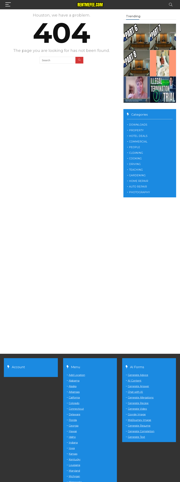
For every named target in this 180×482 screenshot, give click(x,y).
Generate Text (136, 437)
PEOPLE (134, 147)
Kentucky (75, 459)
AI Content (134, 380)
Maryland (74, 470)
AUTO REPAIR (138, 186)
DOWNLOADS (138, 124)
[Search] (170, 4)
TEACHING (136, 169)
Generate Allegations (140, 397)
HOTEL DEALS (138, 136)
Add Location (77, 375)
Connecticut (76, 408)
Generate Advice (138, 375)
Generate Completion (141, 431)
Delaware (74, 414)
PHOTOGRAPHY (139, 192)
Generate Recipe (138, 403)
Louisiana (74, 465)
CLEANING (136, 152)
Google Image (137, 414)
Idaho (72, 437)
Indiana (73, 442)
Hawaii (73, 431)
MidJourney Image (139, 420)
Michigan (74, 476)
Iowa (72, 448)
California (74, 397)
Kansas (73, 453)
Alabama (74, 380)
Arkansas (74, 392)
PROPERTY (136, 130)
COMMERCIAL (138, 141)
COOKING (135, 158)
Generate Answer (138, 386)
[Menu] (8, 4)
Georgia (73, 425)
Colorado (74, 403)
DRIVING (135, 164)
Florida (73, 420)
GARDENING (137, 175)
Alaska (72, 386)
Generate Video (137, 408)
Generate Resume (139, 425)
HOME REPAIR (138, 181)
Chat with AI (135, 392)
